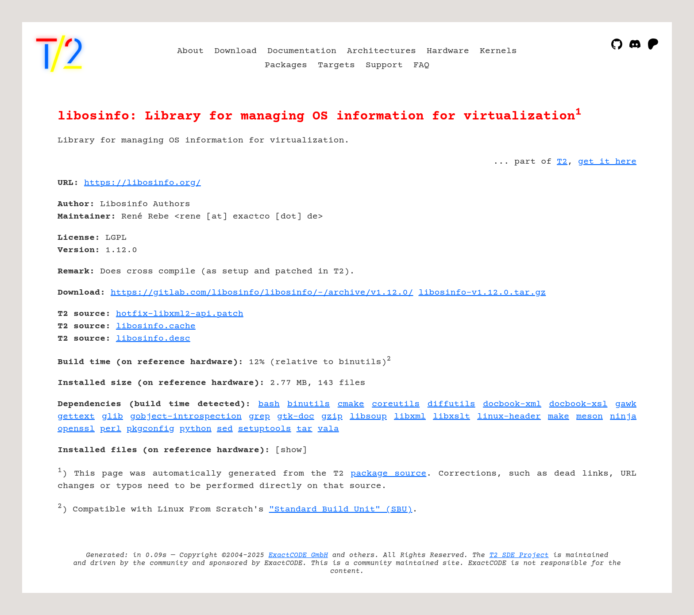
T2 (562, 162)
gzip (332, 416)
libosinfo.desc (153, 339)
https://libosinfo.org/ (142, 183)
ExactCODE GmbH (298, 555)
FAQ (421, 65)
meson (589, 416)
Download (235, 51)
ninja (623, 416)
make (558, 416)
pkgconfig (150, 429)
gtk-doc (295, 416)
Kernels (498, 51)
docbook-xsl (578, 404)
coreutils (396, 404)
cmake (351, 404)
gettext (76, 416)
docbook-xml (512, 404)
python (196, 429)
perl (110, 429)
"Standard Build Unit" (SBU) (341, 509)
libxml (410, 416)
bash (269, 404)
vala (328, 429)
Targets (336, 65)
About (190, 51)
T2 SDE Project (518, 555)
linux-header (509, 416)
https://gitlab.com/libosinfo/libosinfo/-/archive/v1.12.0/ (262, 293)
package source (388, 474)
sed (225, 429)
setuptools (264, 429)
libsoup (368, 416)
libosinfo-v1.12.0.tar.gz (482, 293)
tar (304, 429)
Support (384, 65)
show (291, 450)
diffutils (451, 404)
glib (112, 416)
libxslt (451, 416)
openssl (76, 429)
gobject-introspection (186, 416)
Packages (286, 65)
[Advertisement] (609, 234)
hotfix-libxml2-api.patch (179, 314)
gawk (625, 404)
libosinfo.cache (156, 326)
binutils (308, 404)
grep (259, 416)
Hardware (448, 51)
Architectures (381, 51)
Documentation (301, 51)
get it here (607, 162)
